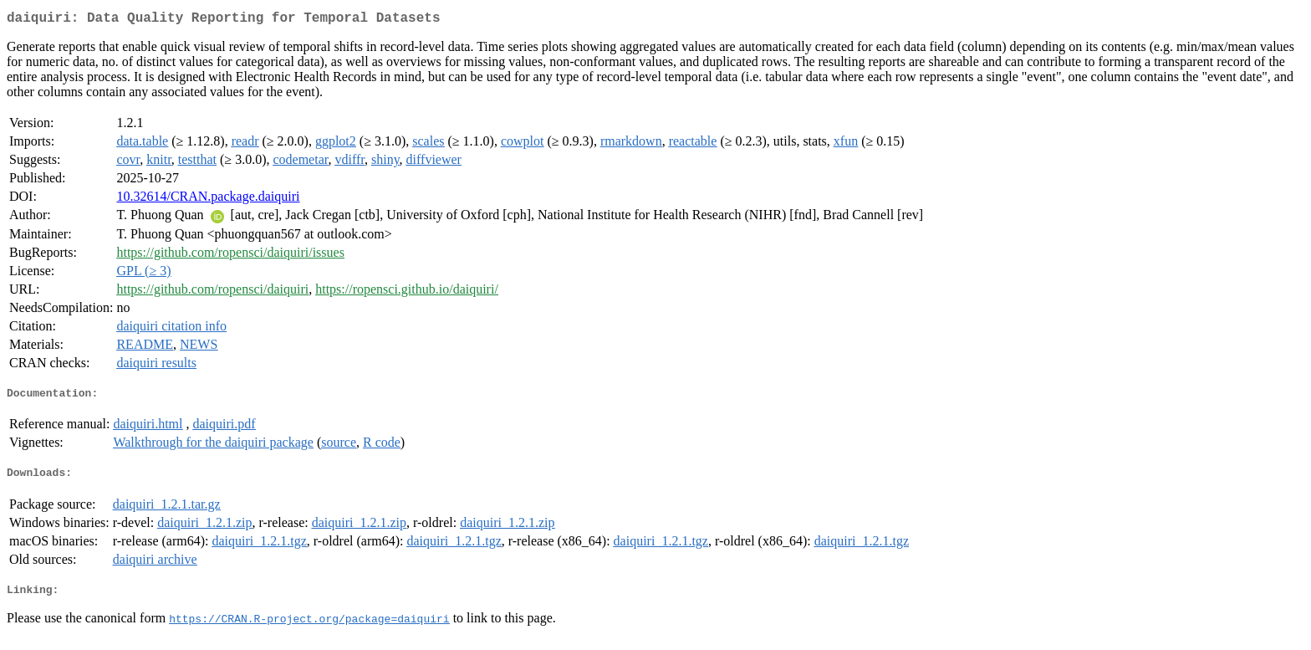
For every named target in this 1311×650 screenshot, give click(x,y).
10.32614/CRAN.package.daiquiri (207, 199)
